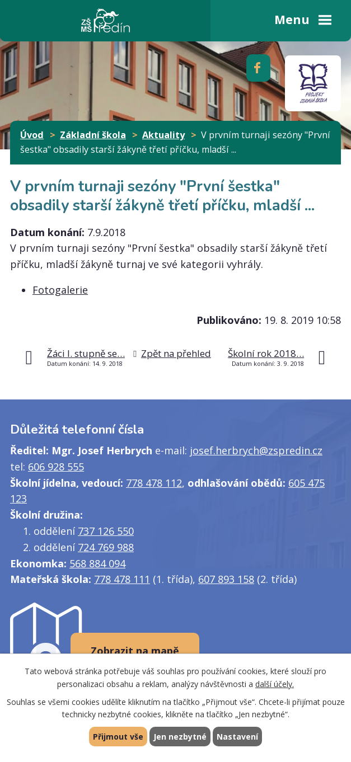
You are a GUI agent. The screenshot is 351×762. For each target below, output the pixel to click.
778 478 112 (154, 483)
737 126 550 (106, 531)
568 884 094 (97, 563)
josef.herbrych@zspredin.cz (256, 450)
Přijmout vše (118, 736)
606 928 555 (56, 466)
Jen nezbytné (180, 736)
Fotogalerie (60, 290)
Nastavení (237, 736)
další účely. (274, 684)
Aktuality (163, 135)
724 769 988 (106, 547)
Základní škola (93, 135)
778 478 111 (122, 579)
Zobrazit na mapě (135, 650)
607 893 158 (226, 579)
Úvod (32, 135)
